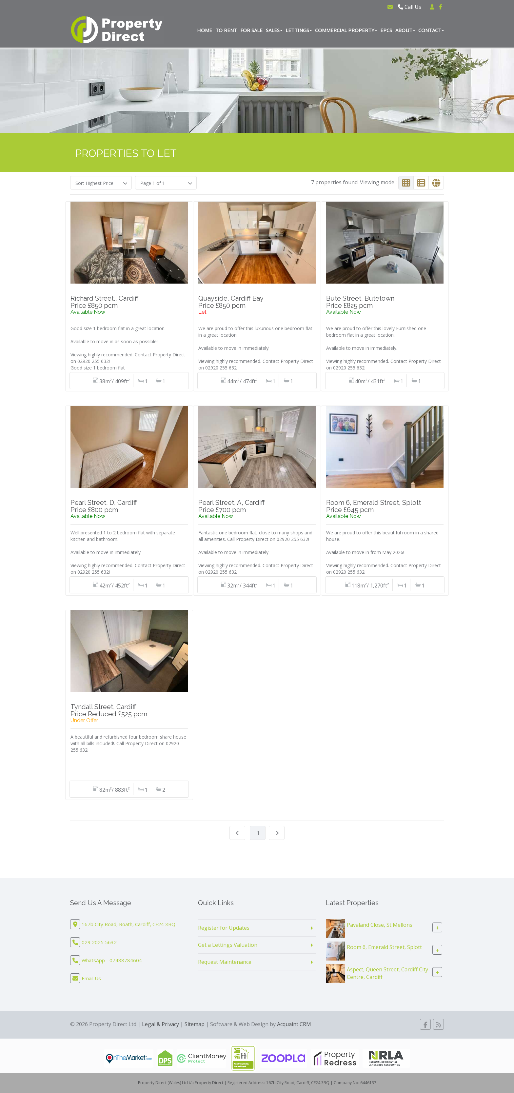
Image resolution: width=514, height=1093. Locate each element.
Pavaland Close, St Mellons (379, 924)
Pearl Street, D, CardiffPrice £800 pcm (103, 506)
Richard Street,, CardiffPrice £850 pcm (104, 301)
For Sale (251, 30)
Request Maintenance (224, 961)
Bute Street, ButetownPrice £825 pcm (360, 301)
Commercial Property (346, 30)
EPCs (386, 30)
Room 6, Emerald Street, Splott (384, 947)
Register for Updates (223, 927)
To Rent (226, 30)
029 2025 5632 (99, 942)
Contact (431, 30)
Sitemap (195, 1024)
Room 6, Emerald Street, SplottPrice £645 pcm (373, 506)
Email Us (91, 978)
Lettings (299, 30)
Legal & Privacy (160, 1024)
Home (204, 30)
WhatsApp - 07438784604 (112, 960)
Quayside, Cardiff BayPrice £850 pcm (231, 301)
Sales (274, 30)
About (405, 30)
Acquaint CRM (294, 1024)
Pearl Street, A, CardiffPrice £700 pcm (231, 506)
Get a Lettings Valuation (227, 944)
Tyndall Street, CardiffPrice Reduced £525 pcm (108, 710)
